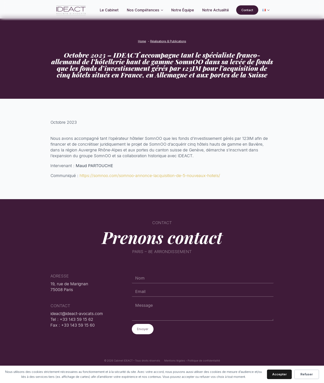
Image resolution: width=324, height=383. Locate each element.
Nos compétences (143, 10)
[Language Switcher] (270, 10)
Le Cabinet (109, 10)
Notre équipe (182, 10)
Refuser (306, 374)
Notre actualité (215, 10)
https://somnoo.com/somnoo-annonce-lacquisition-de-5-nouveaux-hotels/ (150, 175)
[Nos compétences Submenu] (163, 10)
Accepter (279, 374)
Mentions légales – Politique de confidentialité (192, 360)
